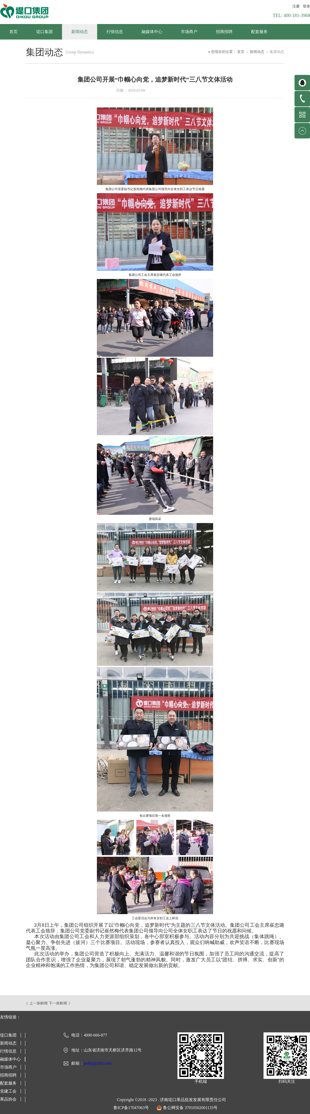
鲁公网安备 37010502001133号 (190, 1107)
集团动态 (277, 52)
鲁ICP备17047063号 (131, 1107)
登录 (306, 6)
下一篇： (60, 1003)
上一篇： (37, 1003)
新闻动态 (257, 52)
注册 (296, 6)
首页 (13, 31)
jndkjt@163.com (98, 1063)
